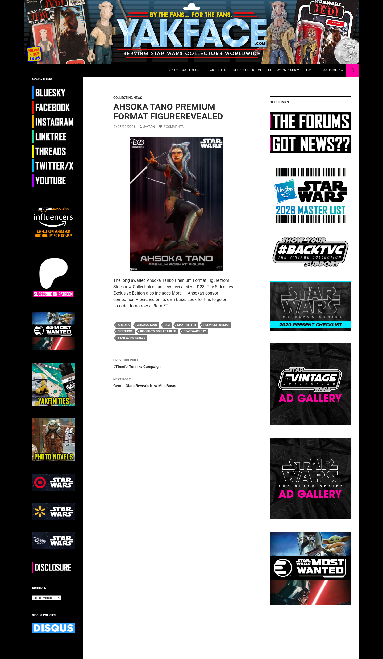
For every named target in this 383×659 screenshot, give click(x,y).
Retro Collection (247, 70)
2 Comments (173, 127)
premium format (216, 325)
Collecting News (127, 98)
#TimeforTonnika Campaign (176, 363)
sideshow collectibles (158, 331)
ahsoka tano (147, 325)
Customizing (333, 70)
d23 (167, 325)
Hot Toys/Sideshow (283, 70)
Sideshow (125, 331)
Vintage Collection (184, 70)
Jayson (149, 127)
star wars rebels (131, 337)
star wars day (195, 331)
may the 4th (186, 325)
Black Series (216, 70)
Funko (311, 70)
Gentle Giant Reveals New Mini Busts (176, 382)
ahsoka (124, 325)
